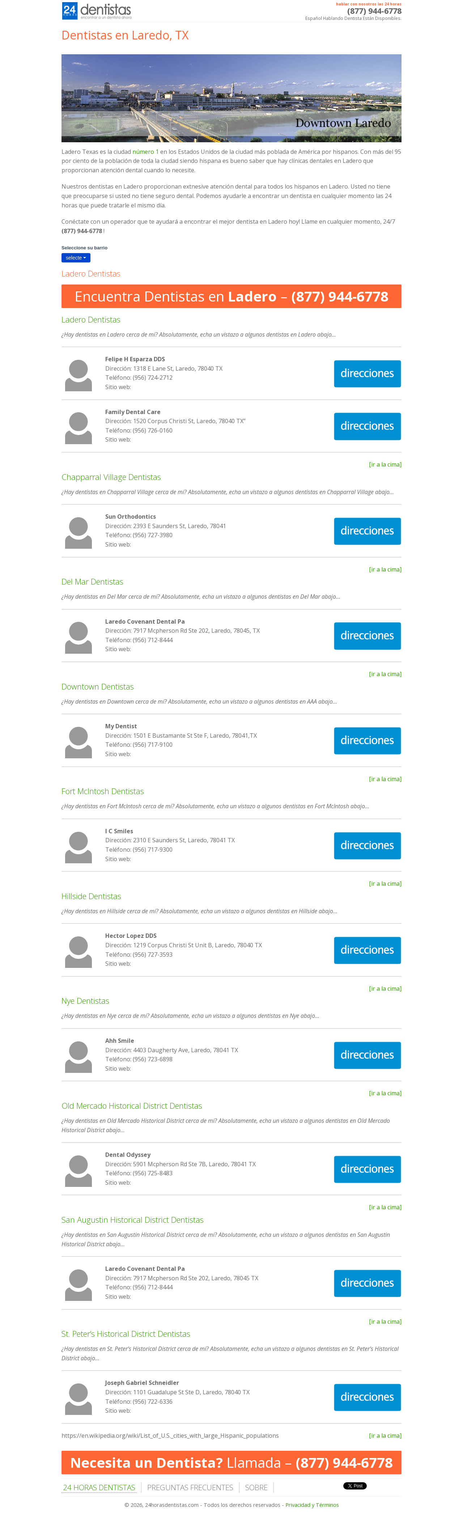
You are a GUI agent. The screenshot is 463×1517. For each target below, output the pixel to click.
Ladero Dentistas (90, 319)
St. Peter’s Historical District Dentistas (125, 1333)
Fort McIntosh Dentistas (102, 790)
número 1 (145, 152)
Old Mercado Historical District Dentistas (131, 1105)
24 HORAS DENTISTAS (99, 1487)
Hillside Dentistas (91, 895)
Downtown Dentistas (97, 686)
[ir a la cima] (385, 464)
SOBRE (256, 1487)
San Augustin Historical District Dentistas (132, 1219)
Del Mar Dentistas (92, 581)
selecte (76, 258)
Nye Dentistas (85, 1000)
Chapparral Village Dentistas (111, 476)
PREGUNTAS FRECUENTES (190, 1487)
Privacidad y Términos (312, 1504)
